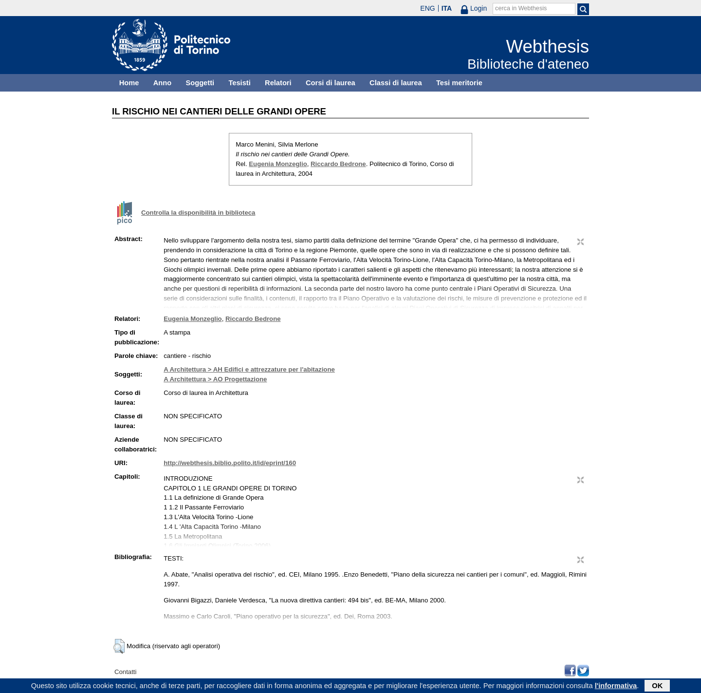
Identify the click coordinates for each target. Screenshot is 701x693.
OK (657, 687)
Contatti (125, 671)
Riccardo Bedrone (338, 164)
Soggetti (199, 83)
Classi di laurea (395, 83)
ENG (427, 8)
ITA (447, 8)
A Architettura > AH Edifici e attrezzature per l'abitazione (249, 369)
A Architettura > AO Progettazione (215, 379)
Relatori (278, 83)
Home (129, 83)
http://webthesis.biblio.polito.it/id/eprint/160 (230, 463)
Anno (162, 83)
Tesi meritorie (459, 83)
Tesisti (239, 83)
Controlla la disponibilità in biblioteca (198, 212)
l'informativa (616, 687)
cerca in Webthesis (521, 8)
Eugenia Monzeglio (278, 164)
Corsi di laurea (330, 83)
